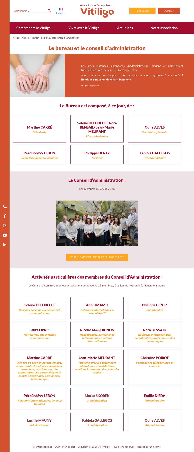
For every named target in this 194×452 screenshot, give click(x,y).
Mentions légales (42, 447)
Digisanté (155, 447)
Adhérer (169, 11)
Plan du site (68, 447)
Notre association (164, 28)
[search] (32, 11)
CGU (57, 447)
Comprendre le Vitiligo (33, 28)
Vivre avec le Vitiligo (83, 28)
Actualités (125, 28)
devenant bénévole (118, 79)
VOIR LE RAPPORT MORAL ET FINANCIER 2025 (97, 257)
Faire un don (142, 11)
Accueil (16, 37)
